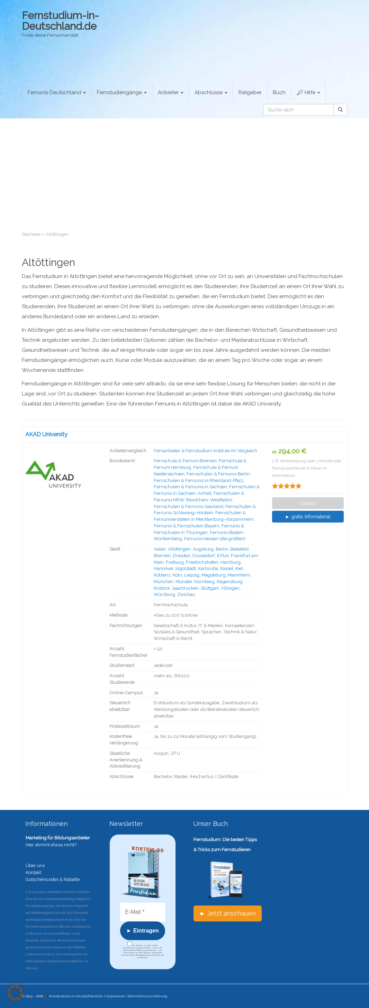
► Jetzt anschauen (227, 913)
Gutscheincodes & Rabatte (53, 879)
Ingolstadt (186, 568)
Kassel (226, 568)
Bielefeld (239, 549)
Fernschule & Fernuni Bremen (185, 460)
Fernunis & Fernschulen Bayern (186, 525)
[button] (15, 993)
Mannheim (239, 575)
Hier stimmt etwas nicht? (51, 844)
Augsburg (203, 549)
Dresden (181, 555)
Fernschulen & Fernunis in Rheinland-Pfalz (198, 480)
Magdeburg (213, 575)
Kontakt (33, 872)
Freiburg (175, 562)
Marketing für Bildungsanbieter (58, 837)
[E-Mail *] (142, 912)
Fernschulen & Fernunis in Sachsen (190, 486)
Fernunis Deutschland (57, 92)
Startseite (31, 234)
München (163, 581)
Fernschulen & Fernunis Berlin (218, 473)
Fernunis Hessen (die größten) (214, 538)
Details (307, 503)
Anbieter (170, 92)
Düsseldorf (203, 555)
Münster (184, 581)
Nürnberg (204, 581)
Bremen (162, 555)
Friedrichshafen (202, 562)
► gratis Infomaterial (308, 516)
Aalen (160, 549)
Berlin (222, 549)
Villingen (230, 588)
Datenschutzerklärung (147, 996)
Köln (177, 575)
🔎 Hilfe (308, 92)
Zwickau (186, 594)
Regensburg (229, 581)
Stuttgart (210, 588)
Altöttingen (179, 549)
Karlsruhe (208, 568)
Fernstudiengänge (122, 92)
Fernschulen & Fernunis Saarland (188, 506)
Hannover (163, 568)
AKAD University (46, 434)
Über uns (35, 865)
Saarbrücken (185, 588)
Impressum (115, 996)
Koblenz (162, 575)
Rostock (162, 588)
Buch (279, 92)
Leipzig (191, 575)
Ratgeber (250, 92)
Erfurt (223, 555)
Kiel (239, 568)
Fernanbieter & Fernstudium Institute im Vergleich (205, 450)
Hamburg (230, 562)
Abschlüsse (211, 92)
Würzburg (164, 594)
